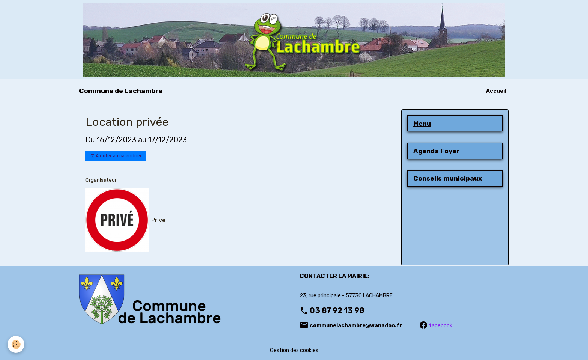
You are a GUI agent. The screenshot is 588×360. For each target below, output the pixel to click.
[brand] (121, 91)
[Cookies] (16, 344)
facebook (440, 325)
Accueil (496, 91)
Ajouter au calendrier (116, 156)
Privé (158, 220)
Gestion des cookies (294, 350)
